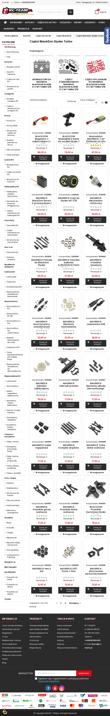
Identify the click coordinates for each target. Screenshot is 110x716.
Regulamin (7, 633)
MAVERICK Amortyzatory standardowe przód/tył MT (41, 325)
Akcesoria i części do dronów (12, 133)
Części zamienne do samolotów (13, 232)
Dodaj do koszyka (40, 158)
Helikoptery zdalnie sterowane (12, 194)
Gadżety (8, 517)
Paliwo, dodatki (14, 473)
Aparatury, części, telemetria (12, 403)
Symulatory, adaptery (12, 418)
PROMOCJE (23, 28)
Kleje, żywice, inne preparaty (13, 458)
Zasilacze (11, 281)
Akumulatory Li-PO (14, 307)
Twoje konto (65, 618)
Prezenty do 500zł (12, 578)
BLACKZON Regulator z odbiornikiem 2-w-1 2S (41, 140)
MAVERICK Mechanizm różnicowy (96, 200)
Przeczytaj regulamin (48, 681)
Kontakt (5, 2)
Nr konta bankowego (12, 647)
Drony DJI (11, 120)
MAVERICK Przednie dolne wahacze (68, 509)
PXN (8, 57)
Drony (77, 22)
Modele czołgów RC (12, 99)
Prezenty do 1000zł (12, 585)
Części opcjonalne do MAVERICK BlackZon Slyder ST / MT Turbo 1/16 (96, 83)
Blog (4, 662)
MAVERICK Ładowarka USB (96, 323)
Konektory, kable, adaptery (11, 427)
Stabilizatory (12, 488)
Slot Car (8, 247)
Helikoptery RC (11, 186)
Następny (75, 603)
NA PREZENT (10, 572)
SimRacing (9, 47)
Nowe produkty (37, 644)
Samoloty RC (12, 225)
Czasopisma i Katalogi (13, 556)
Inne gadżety (13, 550)
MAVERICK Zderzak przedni (68, 385)
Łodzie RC (90, 22)
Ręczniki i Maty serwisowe (13, 543)
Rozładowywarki (14, 286)
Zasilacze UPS (13, 347)
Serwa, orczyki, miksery (13, 411)
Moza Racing (13, 52)
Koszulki (10, 527)
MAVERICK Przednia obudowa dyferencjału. (96, 263)
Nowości (9, 28)
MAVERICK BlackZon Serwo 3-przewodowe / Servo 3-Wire (42, 201)
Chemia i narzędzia (9, 435)
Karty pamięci (13, 154)
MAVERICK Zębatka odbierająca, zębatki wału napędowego (42, 388)
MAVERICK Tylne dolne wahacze (96, 446)
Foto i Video (10, 478)
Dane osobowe (64, 625)
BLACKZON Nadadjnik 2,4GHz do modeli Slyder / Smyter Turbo (68, 140)
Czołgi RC (65, 22)
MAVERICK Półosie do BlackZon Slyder (41, 262)
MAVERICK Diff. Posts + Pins (68, 570)
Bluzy (9, 522)
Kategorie (15, 22)
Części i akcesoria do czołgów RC (13, 108)
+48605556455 (28, 2)
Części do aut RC (46, 22)
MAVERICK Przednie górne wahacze (42, 509)
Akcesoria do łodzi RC (13, 180)
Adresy (60, 640)
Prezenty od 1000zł (12, 592)
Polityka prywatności (11, 651)
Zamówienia (63, 629)
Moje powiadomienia (67, 647)
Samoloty (9, 220)
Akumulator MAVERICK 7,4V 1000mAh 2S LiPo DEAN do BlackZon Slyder (95, 141)
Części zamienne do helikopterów (13, 213)
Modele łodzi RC (13, 165)
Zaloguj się (86, 2)
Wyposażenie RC (12, 376)
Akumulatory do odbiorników (13, 330)
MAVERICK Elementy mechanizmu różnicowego (68, 325)
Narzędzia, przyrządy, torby (12, 449)
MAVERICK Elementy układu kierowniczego (96, 386)
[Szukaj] (55, 12)
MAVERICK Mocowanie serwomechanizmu (96, 571)
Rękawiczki (12, 537)
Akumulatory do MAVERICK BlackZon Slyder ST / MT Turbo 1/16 (41, 83)
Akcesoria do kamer (13, 494)
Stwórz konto (102, 2)
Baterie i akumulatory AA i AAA (13, 340)
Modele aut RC (13, 67)
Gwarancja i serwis (11, 629)
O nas (101, 22)
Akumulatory (11, 301)
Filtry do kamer (13, 149)
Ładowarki (9, 271)
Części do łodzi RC (14, 173)
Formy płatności (9, 644)
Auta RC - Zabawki (11, 73)
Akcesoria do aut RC (13, 87)
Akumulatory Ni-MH (12, 314)
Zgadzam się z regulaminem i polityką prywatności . (63, 679)
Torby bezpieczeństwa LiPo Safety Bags (15, 356)
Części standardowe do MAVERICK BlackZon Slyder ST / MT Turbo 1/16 (69, 84)
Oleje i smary (13, 441)
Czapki (10, 532)
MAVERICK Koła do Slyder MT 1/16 (68, 199)
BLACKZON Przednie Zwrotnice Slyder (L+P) (96, 510)
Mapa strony (35, 647)
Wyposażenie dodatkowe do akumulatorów (14, 367)
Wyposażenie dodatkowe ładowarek (13, 294)
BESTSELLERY (10, 567)
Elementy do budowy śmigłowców (13, 203)
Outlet (7, 599)
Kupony (60, 644)
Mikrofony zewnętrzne (12, 511)
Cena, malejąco (89, 101)
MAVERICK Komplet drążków (68, 446)
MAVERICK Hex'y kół (41, 570)
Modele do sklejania (9, 265)
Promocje (34, 640)
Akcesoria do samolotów (13, 241)
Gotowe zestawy (11, 258)
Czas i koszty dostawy (12, 625)
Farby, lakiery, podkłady (13, 466)
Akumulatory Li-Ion (14, 322)
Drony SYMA (12, 125)
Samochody (12, 252)
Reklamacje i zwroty (11, 640)
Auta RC (29, 22)
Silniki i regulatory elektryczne (12, 393)
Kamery (10, 483)
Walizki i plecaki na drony (12, 142)
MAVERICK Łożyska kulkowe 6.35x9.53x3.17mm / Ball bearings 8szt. (68, 265)
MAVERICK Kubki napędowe (41, 446)
